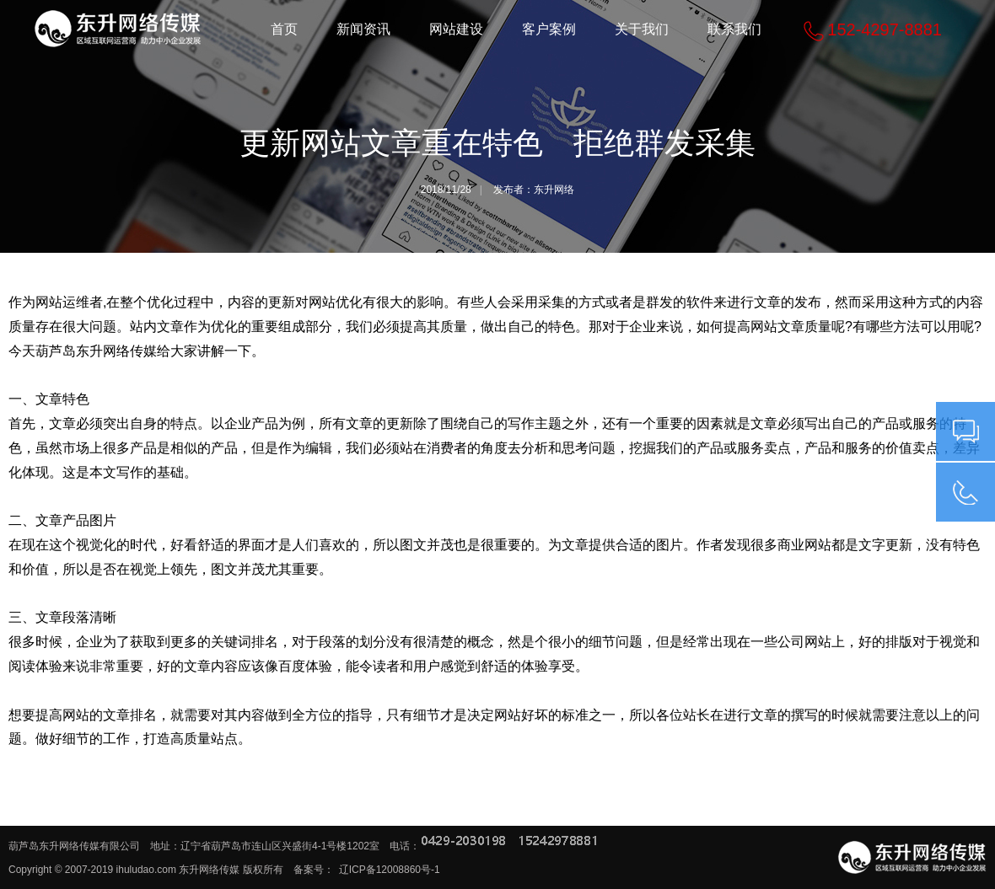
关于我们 (642, 29)
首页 (284, 29)
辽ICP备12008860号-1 (389, 870)
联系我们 (734, 29)
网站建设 (456, 29)
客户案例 (549, 29)
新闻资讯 (363, 29)
